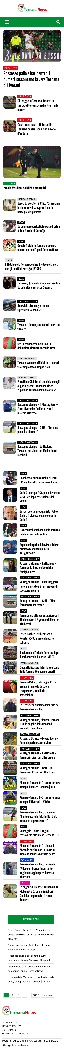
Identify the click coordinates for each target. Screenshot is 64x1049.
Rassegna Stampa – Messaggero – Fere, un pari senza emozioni (39, 741)
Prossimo (47, 995)
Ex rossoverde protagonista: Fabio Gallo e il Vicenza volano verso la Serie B (39, 516)
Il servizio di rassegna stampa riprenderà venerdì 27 (33, 308)
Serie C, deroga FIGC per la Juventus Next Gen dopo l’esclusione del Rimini (40, 497)
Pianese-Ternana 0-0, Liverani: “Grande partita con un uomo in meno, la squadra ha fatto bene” (38, 850)
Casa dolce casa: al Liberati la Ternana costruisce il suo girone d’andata (36, 129)
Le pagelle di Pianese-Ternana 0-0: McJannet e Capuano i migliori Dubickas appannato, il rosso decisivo (39, 893)
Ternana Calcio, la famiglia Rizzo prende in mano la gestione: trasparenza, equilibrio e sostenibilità (38, 688)
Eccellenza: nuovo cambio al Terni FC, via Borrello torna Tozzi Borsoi (39, 480)
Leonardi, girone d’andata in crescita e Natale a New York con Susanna (38, 285)
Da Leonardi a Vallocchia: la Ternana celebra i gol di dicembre (40, 532)
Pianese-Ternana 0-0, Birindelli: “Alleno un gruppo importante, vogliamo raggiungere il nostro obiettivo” (37, 870)
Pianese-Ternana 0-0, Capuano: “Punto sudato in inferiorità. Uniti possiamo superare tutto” (38, 816)
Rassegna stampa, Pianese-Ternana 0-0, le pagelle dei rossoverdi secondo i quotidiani (40, 724)
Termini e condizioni (15, 1033)
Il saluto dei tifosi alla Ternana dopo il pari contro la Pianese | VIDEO (39, 655)
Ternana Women (26, 358)
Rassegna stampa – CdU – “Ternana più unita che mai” (37, 429)
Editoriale (9, 183)
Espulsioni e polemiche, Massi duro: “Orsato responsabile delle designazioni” (39, 549)
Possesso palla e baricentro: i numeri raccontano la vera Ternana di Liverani (31, 79)
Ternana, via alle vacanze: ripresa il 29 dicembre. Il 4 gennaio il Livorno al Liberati (39, 620)
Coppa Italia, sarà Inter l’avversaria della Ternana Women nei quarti (39, 670)
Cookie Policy (11, 1022)
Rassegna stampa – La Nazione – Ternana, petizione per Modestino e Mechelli (37, 450)
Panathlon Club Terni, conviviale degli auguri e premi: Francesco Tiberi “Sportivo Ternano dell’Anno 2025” (38, 385)
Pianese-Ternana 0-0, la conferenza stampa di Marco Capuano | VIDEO (40, 785)
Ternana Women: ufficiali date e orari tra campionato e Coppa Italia (38, 365)
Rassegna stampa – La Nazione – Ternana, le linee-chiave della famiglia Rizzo (38, 568)
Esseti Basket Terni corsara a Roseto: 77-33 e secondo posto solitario (37, 638)
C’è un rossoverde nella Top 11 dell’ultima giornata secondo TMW (36, 346)
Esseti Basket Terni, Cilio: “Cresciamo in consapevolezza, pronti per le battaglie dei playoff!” (38, 207)
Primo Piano (10, 68)
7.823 (35, 995)
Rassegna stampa (27, 301)
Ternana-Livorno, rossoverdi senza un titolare (38, 327)
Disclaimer (9, 1030)
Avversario (27, 860)
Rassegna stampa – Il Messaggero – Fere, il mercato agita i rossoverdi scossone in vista (40, 586)
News (21, 222)
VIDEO (9, 260)
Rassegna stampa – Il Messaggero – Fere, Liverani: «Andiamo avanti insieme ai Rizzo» (37, 408)
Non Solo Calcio (26, 199)
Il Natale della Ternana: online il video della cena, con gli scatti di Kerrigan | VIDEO (32, 266)
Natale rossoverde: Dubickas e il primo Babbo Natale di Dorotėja (38, 228)
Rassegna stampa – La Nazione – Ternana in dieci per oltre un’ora (38, 755)
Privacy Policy (11, 1026)
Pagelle (25, 883)
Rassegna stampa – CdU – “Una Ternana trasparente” (38, 603)
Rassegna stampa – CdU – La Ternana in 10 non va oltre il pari (37, 770)
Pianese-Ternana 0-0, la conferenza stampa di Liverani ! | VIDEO (40, 800)
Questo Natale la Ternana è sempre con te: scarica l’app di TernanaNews (37, 247)
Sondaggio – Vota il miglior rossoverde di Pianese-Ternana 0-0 (39, 833)
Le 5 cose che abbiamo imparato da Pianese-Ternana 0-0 (39, 707)
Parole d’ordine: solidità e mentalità (24, 188)
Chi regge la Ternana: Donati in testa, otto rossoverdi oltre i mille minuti (38, 105)
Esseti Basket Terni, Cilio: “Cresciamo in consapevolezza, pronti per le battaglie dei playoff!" (31, 934)
